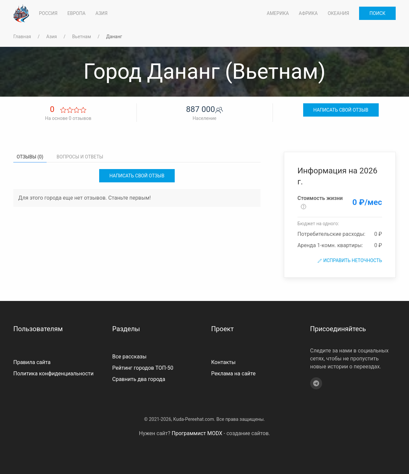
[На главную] (21, 13)
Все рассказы (129, 356)
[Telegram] (316, 383)
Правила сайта (32, 362)
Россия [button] (48, 13)
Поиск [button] (377, 13)
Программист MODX (197, 433)
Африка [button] (308, 13)
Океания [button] (338, 13)
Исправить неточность (349, 260)
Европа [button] (77, 13)
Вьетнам (81, 36)
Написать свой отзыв (340, 110)
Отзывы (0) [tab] (30, 156)
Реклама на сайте (233, 373)
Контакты (223, 362)
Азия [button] (101, 13)
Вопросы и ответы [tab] (80, 156)
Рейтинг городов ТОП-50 (142, 368)
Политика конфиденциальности (53, 373)
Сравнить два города (138, 379)
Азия (51, 36)
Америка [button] (278, 13)
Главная (22, 36)
